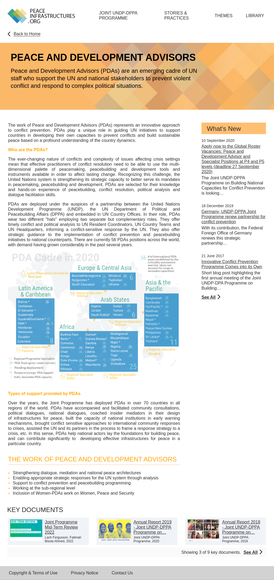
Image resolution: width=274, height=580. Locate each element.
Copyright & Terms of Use (33, 573)
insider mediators (127, 413)
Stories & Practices (176, 15)
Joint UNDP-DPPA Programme (118, 15)
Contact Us (122, 573)
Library (255, 15)
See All (208, 297)
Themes (224, 15)
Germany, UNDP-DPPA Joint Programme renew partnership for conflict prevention (233, 216)
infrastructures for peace (38, 418)
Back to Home (27, 34)
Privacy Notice (84, 573)
